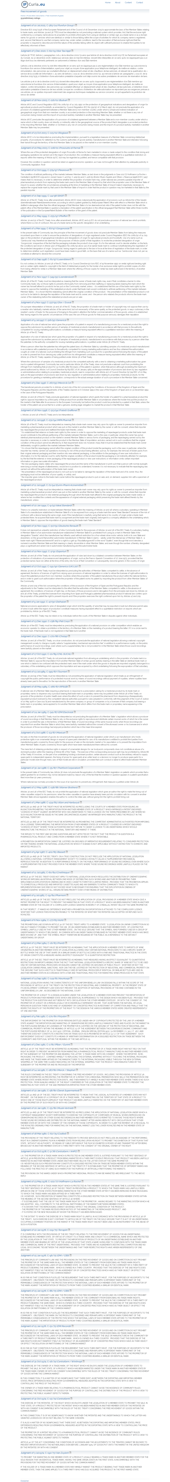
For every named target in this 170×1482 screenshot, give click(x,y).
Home (107, 2)
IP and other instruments (35, 16)
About (117, 2)
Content (128, 2)
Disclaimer (25, 1481)
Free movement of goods (55, 16)
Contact (139, 2)
